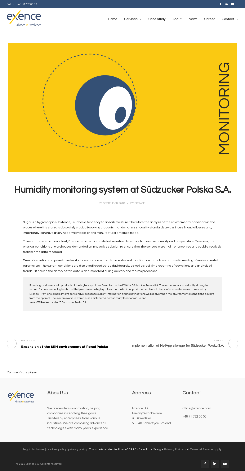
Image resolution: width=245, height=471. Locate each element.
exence (140, 203)
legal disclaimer (34, 449)
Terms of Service (201, 449)
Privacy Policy (173, 449)
